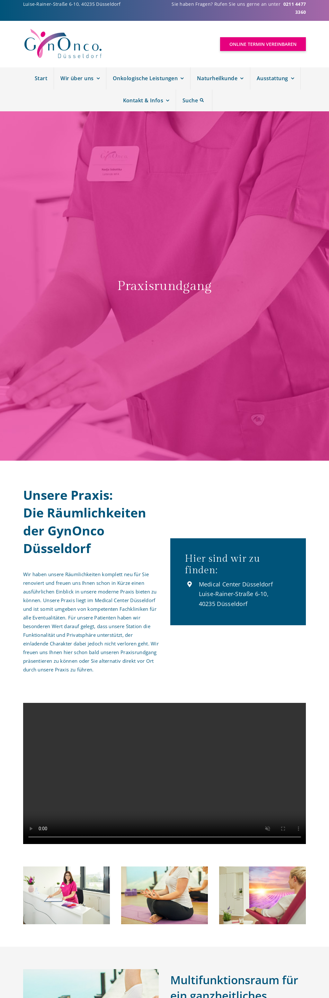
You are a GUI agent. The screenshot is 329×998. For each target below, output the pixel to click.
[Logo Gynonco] (63, 31)
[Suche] (194, 101)
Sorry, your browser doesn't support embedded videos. (164, 773)
